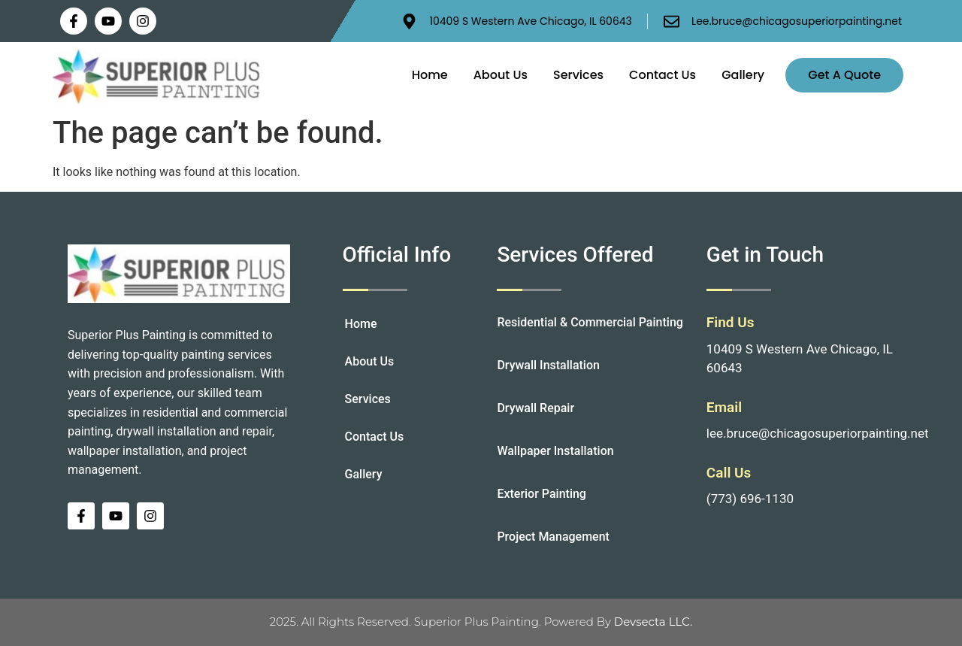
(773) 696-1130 (750, 498)
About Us (500, 74)
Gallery (743, 74)
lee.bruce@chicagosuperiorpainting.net (817, 433)
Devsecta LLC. (653, 621)
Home (430, 74)
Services (578, 74)
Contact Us (662, 74)
